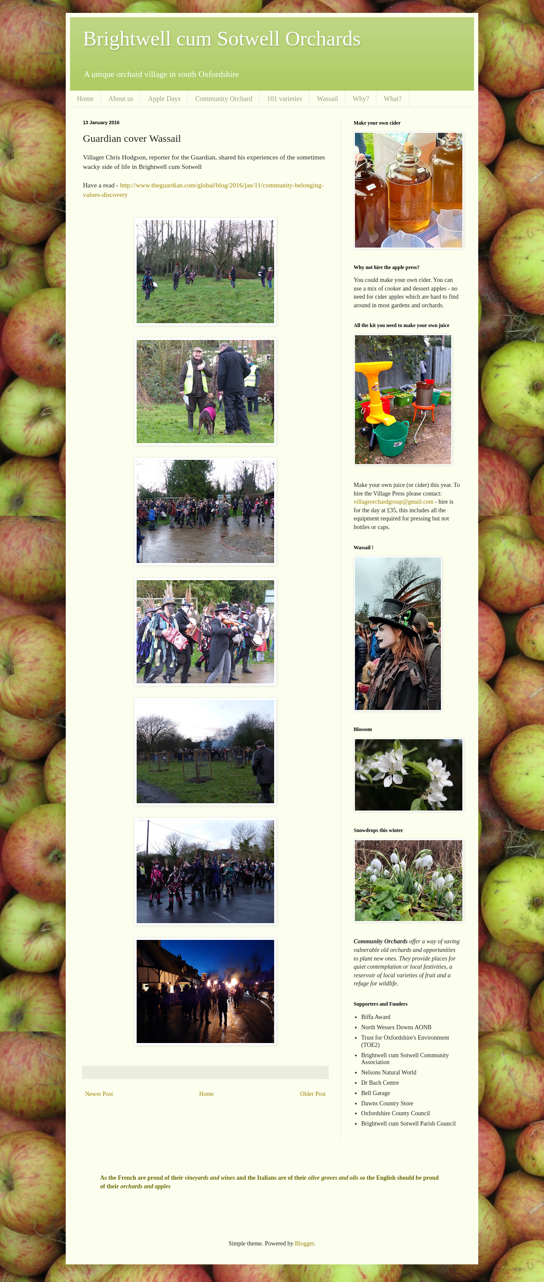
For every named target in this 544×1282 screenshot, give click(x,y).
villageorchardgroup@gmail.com (394, 502)
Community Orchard (223, 98)
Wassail (327, 98)
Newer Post (99, 1094)
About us (120, 98)
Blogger (304, 1243)
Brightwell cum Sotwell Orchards (222, 38)
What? (393, 98)
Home (85, 98)
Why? (361, 98)
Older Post (313, 1094)
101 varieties (284, 98)
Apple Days (164, 98)
